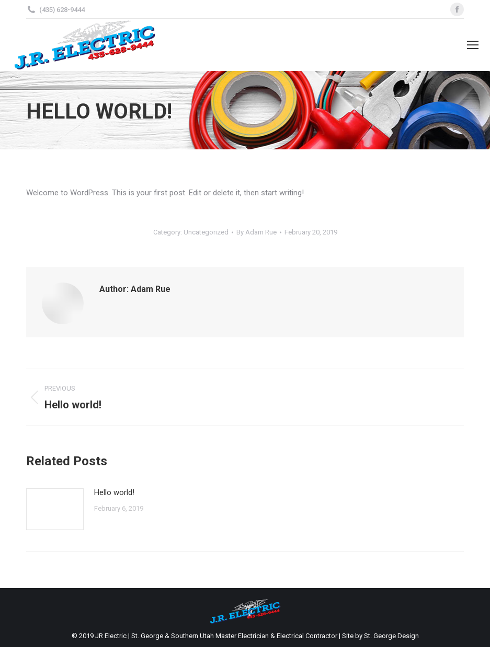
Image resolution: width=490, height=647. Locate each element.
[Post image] (55, 509)
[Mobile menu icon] (473, 45)
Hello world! (114, 492)
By (256, 232)
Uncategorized (206, 232)
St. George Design (391, 636)
